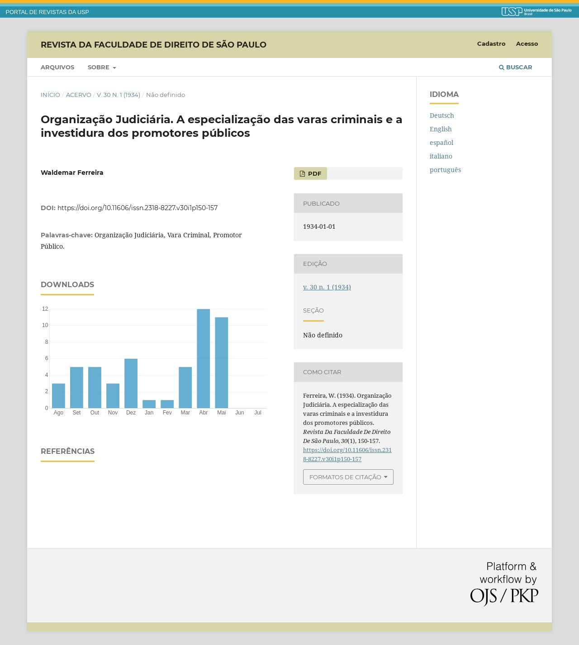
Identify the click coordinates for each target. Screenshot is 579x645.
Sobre (99, 67)
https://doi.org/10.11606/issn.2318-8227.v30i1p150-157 (137, 208)
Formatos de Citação (345, 477)
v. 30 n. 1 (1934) (118, 94)
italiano (441, 156)
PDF (313, 173)
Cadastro (491, 43)
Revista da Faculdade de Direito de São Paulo (153, 44)
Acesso (527, 43)
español (441, 142)
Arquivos (57, 67)
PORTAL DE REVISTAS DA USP (47, 12)
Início (50, 94)
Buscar (515, 67)
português (445, 169)
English (441, 129)
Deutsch (442, 115)
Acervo (78, 94)
